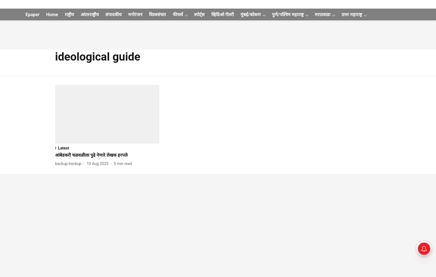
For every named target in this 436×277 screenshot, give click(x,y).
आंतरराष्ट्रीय (90, 14)
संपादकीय (113, 14)
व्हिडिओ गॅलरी (222, 14)
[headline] (107, 155)
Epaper (32, 14)
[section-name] (107, 148)
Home (52, 14)
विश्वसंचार (157, 14)
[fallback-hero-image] (107, 114)
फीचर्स (178, 14)
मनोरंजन (135, 14)
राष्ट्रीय (69, 14)
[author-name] (69, 164)
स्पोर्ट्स (199, 14)
